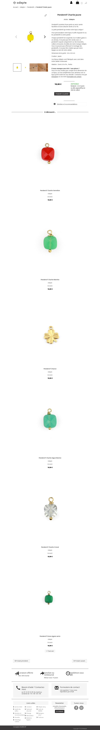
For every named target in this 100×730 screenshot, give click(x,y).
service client (18, 707)
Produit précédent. (21, 661)
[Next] (44, 37)
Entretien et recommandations (65, 104)
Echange (28, 713)
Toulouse (41, 717)
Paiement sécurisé (29, 710)
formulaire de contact (74, 77)
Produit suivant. (79, 661)
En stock (50, 197)
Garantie (17, 717)
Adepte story (42, 707)
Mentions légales (29, 719)
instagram (55, 77)
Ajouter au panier (62, 94)
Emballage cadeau (18, 720)
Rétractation (29, 716)
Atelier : (69, 19)
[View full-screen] (45, 15)
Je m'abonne (59, 711)
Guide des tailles (18, 710)
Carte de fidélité (40, 710)
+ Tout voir (50, 651)
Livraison (29, 707)
